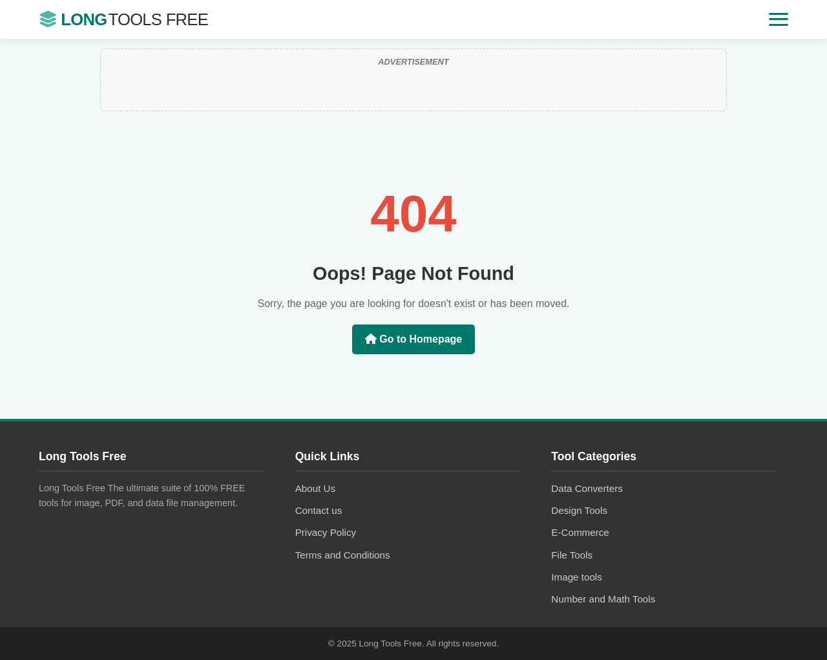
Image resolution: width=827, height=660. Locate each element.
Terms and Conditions (342, 554)
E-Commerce (580, 532)
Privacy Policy (326, 532)
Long (123, 19)
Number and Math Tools (603, 598)
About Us (315, 488)
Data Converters (587, 488)
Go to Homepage (413, 339)
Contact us (318, 510)
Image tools (576, 576)
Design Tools (579, 510)
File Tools (571, 554)
